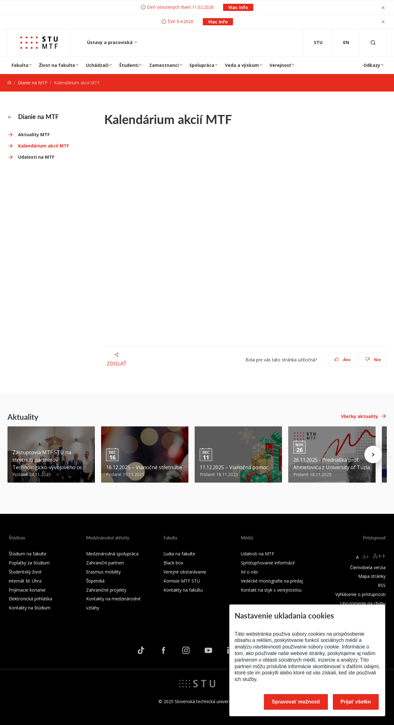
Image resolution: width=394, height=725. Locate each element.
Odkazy (371, 65)
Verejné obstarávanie (184, 572)
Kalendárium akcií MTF (43, 146)
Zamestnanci (164, 65)
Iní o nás (249, 572)
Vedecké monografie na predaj (272, 581)
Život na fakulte (57, 65)
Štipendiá (95, 581)
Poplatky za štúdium (29, 563)
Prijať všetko (356, 701)
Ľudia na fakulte (179, 554)
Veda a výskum (242, 65)
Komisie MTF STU (181, 581)
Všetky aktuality (359, 416)
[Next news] (373, 454)
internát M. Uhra (25, 581)
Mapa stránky (372, 576)
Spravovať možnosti (296, 701)
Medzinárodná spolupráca (112, 554)
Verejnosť (280, 65)
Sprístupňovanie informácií (267, 563)
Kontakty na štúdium (30, 608)
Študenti (129, 65)
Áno (342, 359)
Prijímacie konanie (27, 590)
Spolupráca (201, 65)
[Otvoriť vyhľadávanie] (373, 42)
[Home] (9, 83)
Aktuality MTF (34, 134)
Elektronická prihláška (30, 599)
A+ (365, 556)
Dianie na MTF (32, 83)
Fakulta (20, 65)
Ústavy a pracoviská (110, 42)
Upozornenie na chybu (363, 603)
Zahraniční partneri (105, 563)
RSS (382, 585)
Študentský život (25, 572)
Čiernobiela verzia (368, 567)
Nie (373, 359)
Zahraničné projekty (106, 590)
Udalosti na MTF (36, 157)
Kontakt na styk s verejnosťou (271, 590)
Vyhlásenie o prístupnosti (360, 594)
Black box (173, 563)
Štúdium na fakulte (27, 554)
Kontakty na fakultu (183, 590)
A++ (379, 556)
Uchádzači (97, 65)
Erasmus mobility (103, 572)
